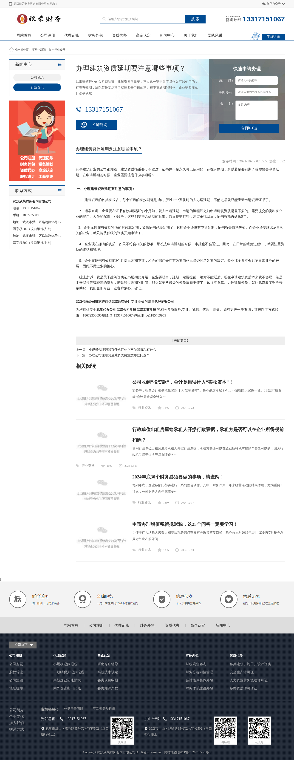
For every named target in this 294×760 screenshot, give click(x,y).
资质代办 (119, 35)
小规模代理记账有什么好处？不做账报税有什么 (122, 349)
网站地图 (170, 752)
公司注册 (47, 35)
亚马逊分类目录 (104, 709)
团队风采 (215, 35)
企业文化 (16, 716)
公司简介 (16, 710)
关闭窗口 (180, 340)
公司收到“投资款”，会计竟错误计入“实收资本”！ (182, 382)
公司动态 (37, 77)
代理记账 (71, 35)
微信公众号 (274, 3)
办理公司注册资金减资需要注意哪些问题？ (119, 355)
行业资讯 (59, 49)
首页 (34, 49)
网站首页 (24, 35)
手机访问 (273, 37)
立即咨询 (100, 125)
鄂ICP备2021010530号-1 (194, 752)
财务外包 (95, 35)
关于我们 (191, 35)
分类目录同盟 (73, 709)
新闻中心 (167, 35)
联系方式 (16, 729)
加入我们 (16, 723)
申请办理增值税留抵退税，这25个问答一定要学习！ (185, 524)
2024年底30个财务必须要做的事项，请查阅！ (178, 476)
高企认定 (143, 35)
